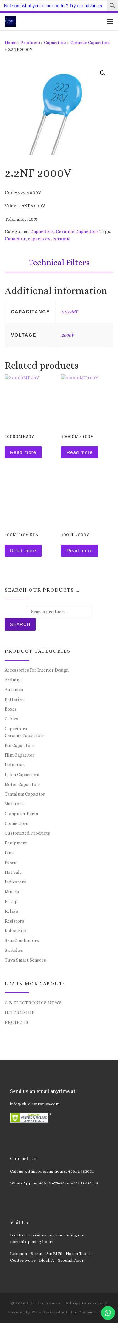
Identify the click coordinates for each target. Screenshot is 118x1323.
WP (35, 1312)
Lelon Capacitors (22, 774)
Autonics (14, 689)
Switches (14, 950)
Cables (11, 718)
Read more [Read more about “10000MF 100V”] (79, 452)
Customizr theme (94, 1312)
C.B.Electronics (43, 1303)
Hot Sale (13, 872)
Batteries (14, 699)
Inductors (15, 764)
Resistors (14, 920)
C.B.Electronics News (33, 1002)
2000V (67, 335)
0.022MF (69, 311)
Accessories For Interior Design (37, 670)
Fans (9, 852)
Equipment (16, 842)
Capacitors (55, 42)
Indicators (15, 881)
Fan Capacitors (20, 745)
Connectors (16, 823)
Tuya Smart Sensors (25, 959)
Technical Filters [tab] (59, 262)
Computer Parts (21, 813)
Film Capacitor (20, 755)
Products (30, 42)
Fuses (10, 862)
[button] (103, 73)
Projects (17, 1022)
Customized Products (27, 833)
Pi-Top (11, 901)
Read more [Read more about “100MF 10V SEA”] (23, 550)
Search (20, 624)
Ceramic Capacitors (90, 42)
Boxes (11, 709)
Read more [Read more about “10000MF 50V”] (23, 452)
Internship (20, 1012)
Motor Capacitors (23, 784)
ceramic (61, 238)
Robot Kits (15, 930)
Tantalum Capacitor (25, 794)
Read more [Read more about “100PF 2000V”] (79, 550)
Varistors (14, 803)
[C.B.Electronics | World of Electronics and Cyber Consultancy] (10, 21)
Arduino (13, 679)
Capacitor (15, 238)
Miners (12, 891)
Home (10, 42)
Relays (11, 911)
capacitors (39, 238)
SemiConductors (22, 940)
